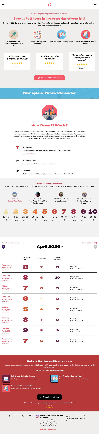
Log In (94, 4)
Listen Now (48, 429)
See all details (5, 270)
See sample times (29, 154)
